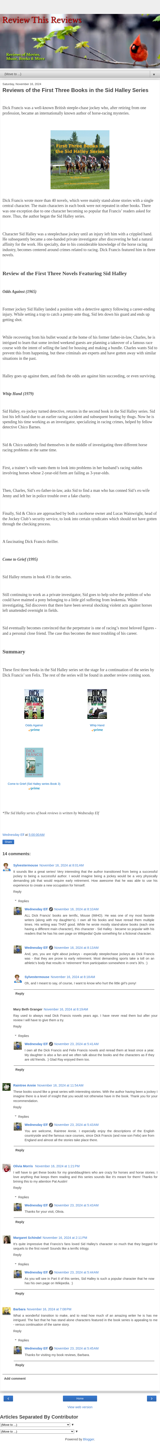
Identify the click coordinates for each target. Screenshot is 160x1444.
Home (80, 1398)
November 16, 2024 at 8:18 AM (73, 977)
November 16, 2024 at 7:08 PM (49, 1309)
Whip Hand (97, 725)
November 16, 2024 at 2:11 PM (65, 1237)
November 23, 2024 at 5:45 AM (76, 1348)
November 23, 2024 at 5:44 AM (76, 1272)
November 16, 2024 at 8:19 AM (66, 1009)
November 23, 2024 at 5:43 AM (76, 1125)
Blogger (88, 1439)
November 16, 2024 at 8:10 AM (76, 909)
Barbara (19, 1309)
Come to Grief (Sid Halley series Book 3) (34, 783)
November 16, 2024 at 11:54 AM (60, 1085)
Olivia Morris (23, 1166)
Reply (17, 891)
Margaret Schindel (27, 1237)
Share (8, 841)
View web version (80, 1407)
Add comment (15, 1378)
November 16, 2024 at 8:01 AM (61, 865)
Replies (23, 901)
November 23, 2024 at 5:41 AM (76, 1044)
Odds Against (34, 725)
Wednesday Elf (35, 909)
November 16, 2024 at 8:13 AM (76, 947)
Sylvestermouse (25, 865)
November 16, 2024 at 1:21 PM (57, 1166)
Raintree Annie (24, 1085)
